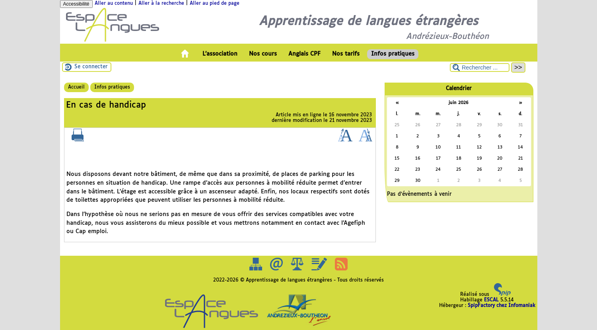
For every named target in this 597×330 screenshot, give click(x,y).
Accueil (76, 87)
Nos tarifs (346, 54)
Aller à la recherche (161, 3)
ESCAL (491, 300)
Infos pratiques (392, 54)
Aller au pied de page (214, 3)
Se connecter (91, 66)
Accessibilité (76, 4)
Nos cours (263, 54)
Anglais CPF (304, 54)
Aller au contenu (114, 3)
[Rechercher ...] (479, 67)
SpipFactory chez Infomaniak (501, 305)
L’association (219, 54)
